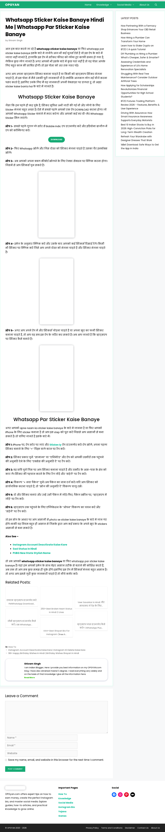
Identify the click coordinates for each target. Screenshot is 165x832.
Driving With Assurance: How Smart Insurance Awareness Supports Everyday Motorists (136, 116)
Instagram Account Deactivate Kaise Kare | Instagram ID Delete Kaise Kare (46, 650)
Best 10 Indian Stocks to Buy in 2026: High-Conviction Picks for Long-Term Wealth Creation (138, 128)
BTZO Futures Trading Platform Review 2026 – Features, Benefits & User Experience (140, 105)
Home (88, 4)
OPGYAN (12, 4)
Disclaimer (130, 827)
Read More (29, 677)
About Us (144, 4)
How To (12, 646)
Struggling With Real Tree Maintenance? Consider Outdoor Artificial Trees (139, 77)
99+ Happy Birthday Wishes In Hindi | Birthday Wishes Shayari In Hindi (43, 653)
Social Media (127, 4)
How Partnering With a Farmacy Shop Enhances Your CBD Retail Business (138, 29)
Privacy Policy (92, 827)
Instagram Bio (66, 807)
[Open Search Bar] (156, 4)
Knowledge (106, 4)
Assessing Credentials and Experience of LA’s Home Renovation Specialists (136, 65)
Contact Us (142, 827)
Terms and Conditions (111, 827)
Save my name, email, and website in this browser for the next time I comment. (56, 760)
